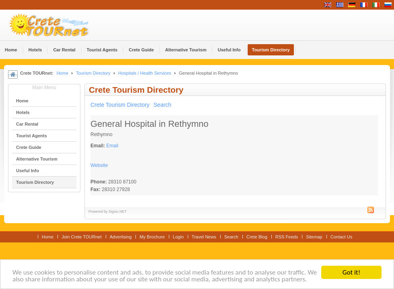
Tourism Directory (93, 73)
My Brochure (152, 236)
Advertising (121, 236)
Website (99, 165)
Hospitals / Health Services (144, 73)
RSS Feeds (286, 236)
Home (62, 73)
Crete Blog (256, 236)
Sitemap (314, 236)
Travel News (204, 236)
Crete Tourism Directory (120, 105)
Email (112, 146)
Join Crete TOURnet (82, 236)
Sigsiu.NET (118, 212)
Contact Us (341, 236)
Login (178, 236)
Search (162, 105)
